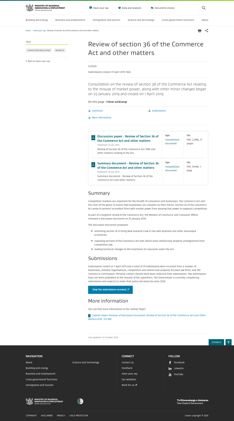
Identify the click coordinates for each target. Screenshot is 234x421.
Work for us (128, 385)
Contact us (128, 362)
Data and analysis (131, 7)
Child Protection (78, 416)
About (29, 362)
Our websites (129, 379)
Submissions (159, 111)
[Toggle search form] (203, 8)
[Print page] (199, 30)
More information (101, 117)
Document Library (164, 7)
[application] (206, 30)
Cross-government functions (41, 379)
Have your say (100, 7)
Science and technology (85, 362)
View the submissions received (110, 290)
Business (60, 50)
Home (28, 31)
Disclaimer (47, 416)
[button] (228, 342)
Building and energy (37, 368)
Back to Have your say (39, 61)
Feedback (127, 368)
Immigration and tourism (40, 385)
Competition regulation (38, 50)
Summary (97, 111)
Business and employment (40, 373)
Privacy (61, 416)
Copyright (31, 416)
